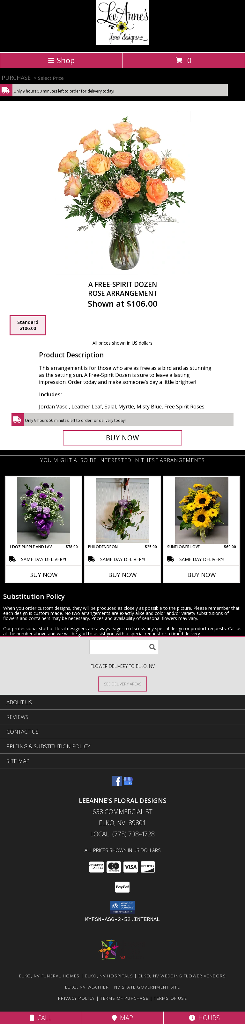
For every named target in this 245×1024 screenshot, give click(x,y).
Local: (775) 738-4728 (122, 834)
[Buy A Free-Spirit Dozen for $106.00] (122, 437)
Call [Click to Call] (40, 1017)
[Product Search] (123, 647)
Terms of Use (170, 998)
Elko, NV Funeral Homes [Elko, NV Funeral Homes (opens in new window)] (49, 976)
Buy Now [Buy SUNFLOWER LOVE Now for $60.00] (201, 575)
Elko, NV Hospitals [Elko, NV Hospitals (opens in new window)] (109, 976)
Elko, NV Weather (87, 987)
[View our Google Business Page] (128, 784)
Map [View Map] (122, 1017)
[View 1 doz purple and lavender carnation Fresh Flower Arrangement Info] (43, 510)
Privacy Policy (76, 998)
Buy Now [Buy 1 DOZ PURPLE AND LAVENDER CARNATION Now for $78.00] (43, 575)
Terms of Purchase (124, 998)
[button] (122, 907)
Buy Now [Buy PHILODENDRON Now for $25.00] (122, 575)
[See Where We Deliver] (122, 684)
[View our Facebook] (117, 784)
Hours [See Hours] (204, 1017)
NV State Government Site (147, 987)
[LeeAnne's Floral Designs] (122, 43)
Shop (61, 60)
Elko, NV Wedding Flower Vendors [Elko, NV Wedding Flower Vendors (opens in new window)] (182, 976)
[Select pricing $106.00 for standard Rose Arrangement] (28, 325)
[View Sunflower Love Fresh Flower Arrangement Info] (201, 510)
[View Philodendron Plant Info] (122, 510)
